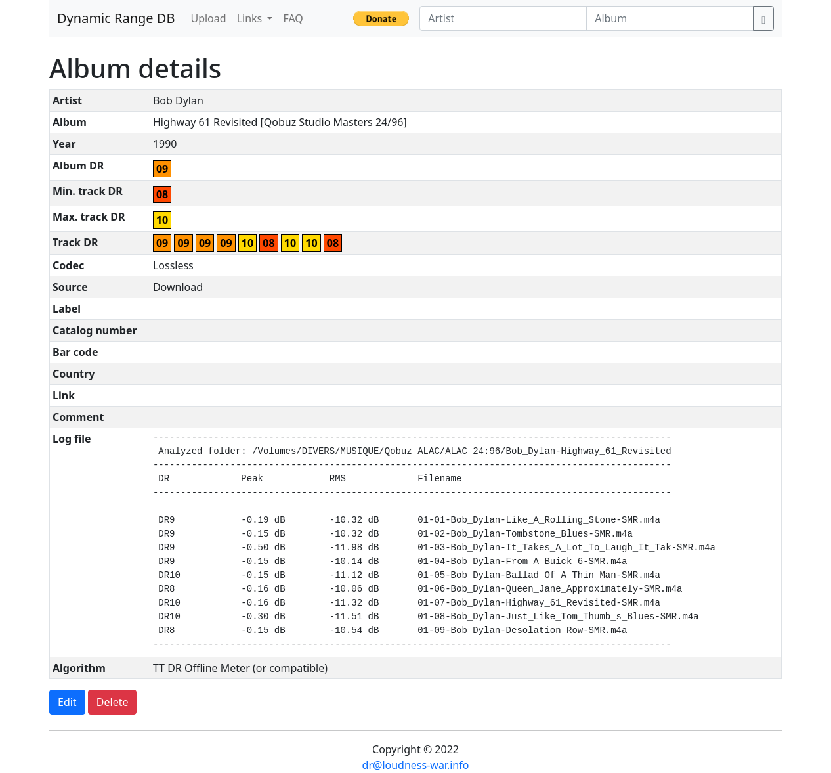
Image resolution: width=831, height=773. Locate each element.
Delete (112, 702)
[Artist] (503, 18)
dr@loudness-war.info (415, 765)
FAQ (293, 18)
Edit (67, 702)
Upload (208, 18)
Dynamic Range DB (116, 18)
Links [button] (251, 18)
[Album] (670, 18)
